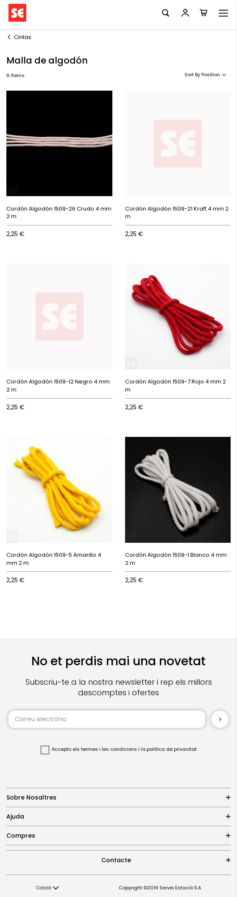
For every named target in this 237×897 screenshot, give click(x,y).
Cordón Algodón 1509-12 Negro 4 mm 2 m (58, 386)
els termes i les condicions (104, 749)
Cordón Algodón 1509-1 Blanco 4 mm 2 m (176, 559)
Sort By (192, 74)
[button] (47, 888)
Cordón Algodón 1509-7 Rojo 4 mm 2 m (175, 386)
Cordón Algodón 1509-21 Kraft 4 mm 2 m (177, 213)
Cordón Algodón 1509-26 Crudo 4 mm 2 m (59, 213)
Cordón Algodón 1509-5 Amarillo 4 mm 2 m (53, 559)
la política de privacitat (169, 749)
